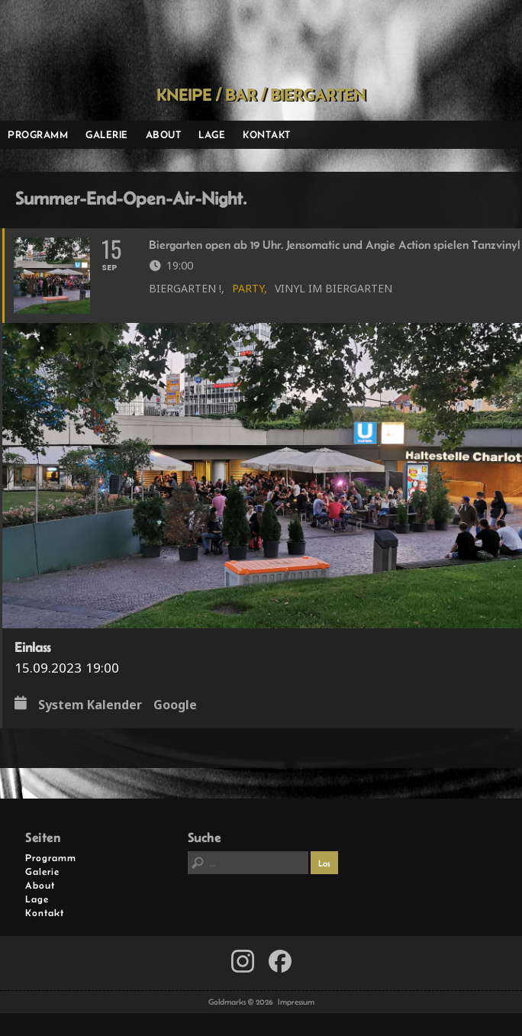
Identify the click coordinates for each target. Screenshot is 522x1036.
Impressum (296, 1001)
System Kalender (90, 705)
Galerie (106, 134)
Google (175, 705)
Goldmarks (255, 42)
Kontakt (267, 134)
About (164, 134)
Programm (38, 134)
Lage (211, 134)
